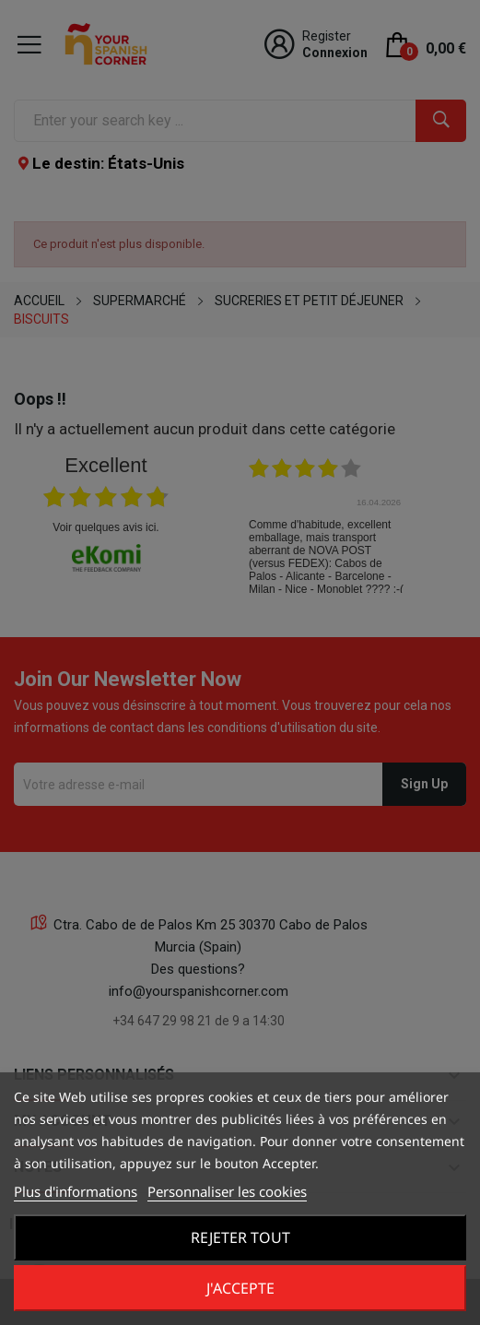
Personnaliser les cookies (227, 1191)
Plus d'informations (75, 1191)
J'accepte (240, 1288)
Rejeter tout (240, 1237)
